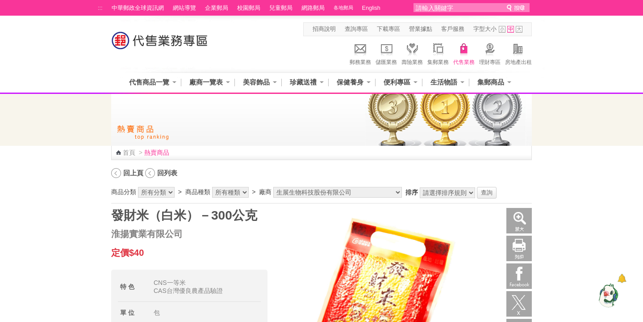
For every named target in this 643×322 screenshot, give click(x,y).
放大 (519, 220)
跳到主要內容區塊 (4, 4)
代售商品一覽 (149, 82)
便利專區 (397, 82)
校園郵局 (248, 8)
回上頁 (133, 173)
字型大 (519, 29)
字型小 (502, 29)
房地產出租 (518, 52)
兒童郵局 (280, 8)
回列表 (167, 173)
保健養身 (350, 82)
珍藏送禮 (303, 82)
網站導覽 (184, 8)
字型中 (510, 29)
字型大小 (485, 29)
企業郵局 (216, 8)
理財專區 (490, 52)
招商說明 (324, 29)
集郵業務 (438, 52)
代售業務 (464, 52)
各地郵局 (343, 7)
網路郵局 (313, 8)
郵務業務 (360, 52)
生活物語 (443, 82)
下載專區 (388, 29)
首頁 (129, 152)
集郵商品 (490, 82)
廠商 (265, 191)
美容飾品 (256, 82)
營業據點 (420, 29)
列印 (519, 248)
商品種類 (197, 191)
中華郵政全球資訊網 (138, 8)
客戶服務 (452, 29)
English (371, 8)
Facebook (519, 276)
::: (100, 8)
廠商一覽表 (206, 82)
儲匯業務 (386, 52)
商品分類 (123, 191)
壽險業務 (412, 52)
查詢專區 (356, 29)
